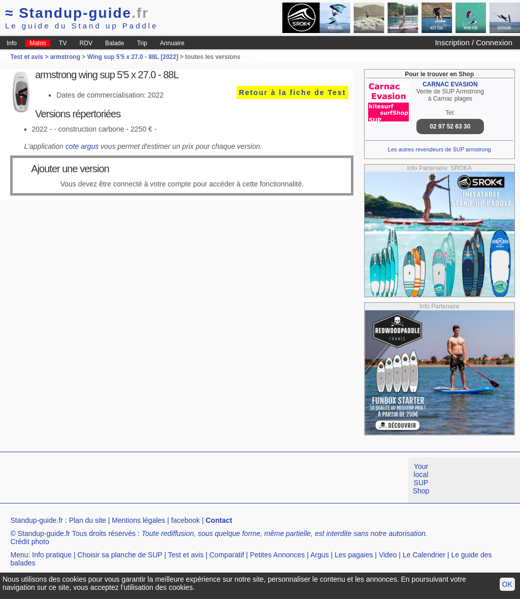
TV (63, 43)
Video (388, 555)
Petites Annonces (277, 555)
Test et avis (27, 56)
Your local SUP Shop (421, 478)
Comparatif (226, 555)
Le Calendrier (424, 555)
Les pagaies (354, 555)
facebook (185, 520)
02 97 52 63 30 (450, 126)
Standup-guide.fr (36, 520)
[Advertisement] (185, 480)
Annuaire (172, 43)
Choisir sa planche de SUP (120, 555)
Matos (37, 43)
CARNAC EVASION (449, 84)
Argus (319, 555)
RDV (86, 43)
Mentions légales (138, 520)
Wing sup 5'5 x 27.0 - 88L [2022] (132, 56)
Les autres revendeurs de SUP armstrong (439, 149)
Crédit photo (29, 542)
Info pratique (52, 555)
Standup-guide (77, 13)
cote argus (82, 146)
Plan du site (87, 520)
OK (507, 584)
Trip (142, 43)
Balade (114, 43)
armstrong (65, 56)
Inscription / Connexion (473, 42)
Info (12, 43)
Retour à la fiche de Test (292, 92)
